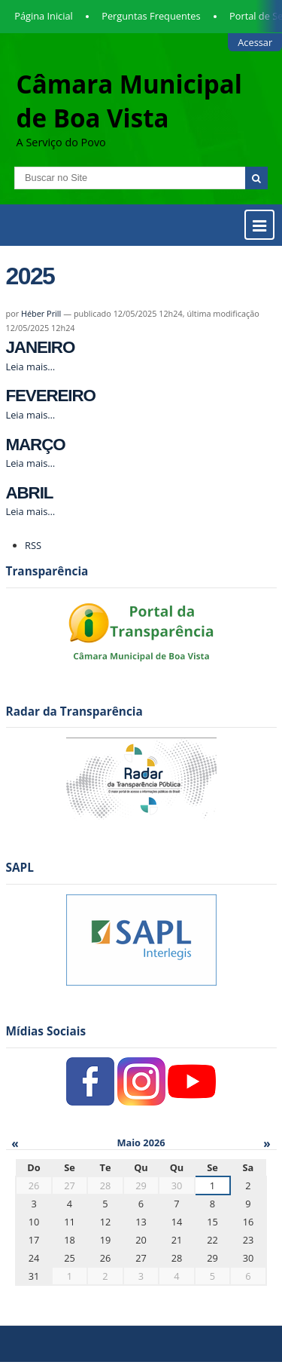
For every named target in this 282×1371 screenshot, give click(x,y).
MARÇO (35, 444)
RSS (33, 545)
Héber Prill (41, 313)
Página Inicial (43, 16)
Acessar (255, 42)
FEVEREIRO (51, 395)
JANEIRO (40, 347)
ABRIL (29, 492)
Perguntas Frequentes (151, 16)
